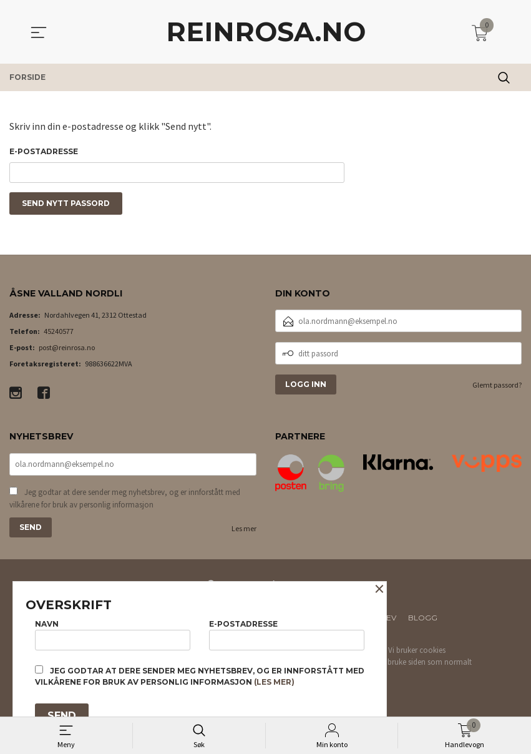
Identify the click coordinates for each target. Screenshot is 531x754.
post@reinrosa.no (67, 350)
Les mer (243, 532)
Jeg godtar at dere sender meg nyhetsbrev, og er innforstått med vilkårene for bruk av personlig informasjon (124, 502)
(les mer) (274, 682)
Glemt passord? (497, 388)
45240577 (59, 334)
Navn (112, 633)
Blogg (422, 621)
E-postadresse (43, 151)
